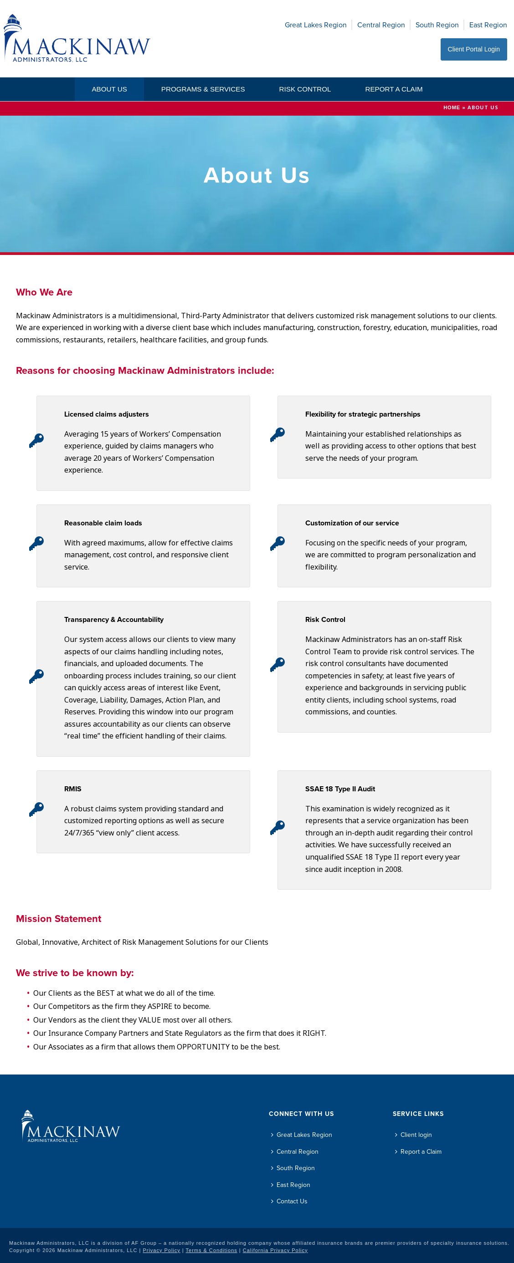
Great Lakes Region (316, 25)
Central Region (381, 25)
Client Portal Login (474, 49)
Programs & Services (203, 89)
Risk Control (305, 89)
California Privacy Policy (275, 1250)
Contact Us (289, 1201)
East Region (488, 25)
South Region (437, 25)
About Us (109, 89)
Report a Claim (393, 89)
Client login (413, 1135)
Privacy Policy (161, 1250)
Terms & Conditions (211, 1250)
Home (451, 107)
